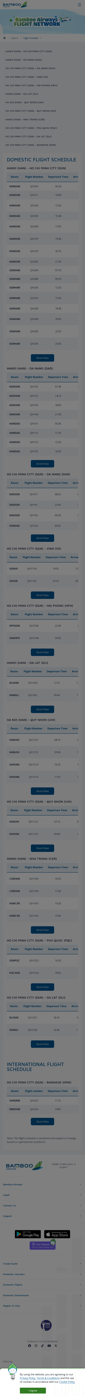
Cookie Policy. (67, 1382)
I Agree (33, 1390)
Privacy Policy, (28, 1378)
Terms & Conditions (48, 1378)
